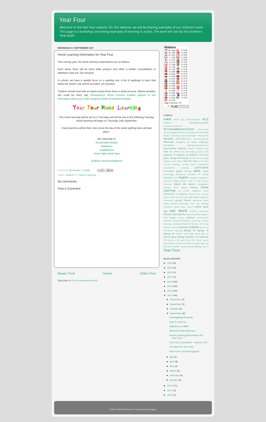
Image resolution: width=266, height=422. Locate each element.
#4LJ (183, 119)
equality (193, 177)
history (194, 187)
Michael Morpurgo (180, 203)
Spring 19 (202, 230)
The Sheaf (196, 240)
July (172, 356)
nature (190, 207)
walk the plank (193, 243)
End (175, 177)
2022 (170, 272)
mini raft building (199, 203)
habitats (167, 187)
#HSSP (166, 135)
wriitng (190, 246)
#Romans (169, 141)
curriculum (201, 167)
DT (199, 174)
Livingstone (203, 197)
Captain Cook (170, 161)
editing (205, 174)
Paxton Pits (191, 214)
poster (181, 217)
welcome (168, 246)
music (183, 207)
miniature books (171, 207)
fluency (205, 181)
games (192, 184)
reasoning (195, 220)
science (194, 227)
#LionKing (175, 135)
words (183, 246)
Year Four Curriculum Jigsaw (184, 351)
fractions (167, 184)
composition (169, 167)
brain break (194, 158)
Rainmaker (185, 220)
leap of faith (169, 197)
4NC (171, 151)
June (172, 361)
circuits (167, 164)
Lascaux (205, 194)
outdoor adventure (199, 211)
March (173, 370)
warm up (205, 243)
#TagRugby (203, 142)
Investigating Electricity (181, 317)
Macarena (197, 200)
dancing (187, 171)
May (172, 366)
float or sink (194, 181)
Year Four (72, 19)
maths (166, 203)
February (175, 375)
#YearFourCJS (202, 148)
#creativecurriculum (198, 122)
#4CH (176, 119)
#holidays (204, 132)
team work (185, 240)
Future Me (180, 184)
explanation (203, 177)
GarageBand (202, 184)
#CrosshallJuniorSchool (179, 129)
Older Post (148, 273)
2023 (170, 267)
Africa (177, 151)
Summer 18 (191, 236)
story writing (177, 236)
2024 (170, 263)
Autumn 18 (182, 154)
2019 (170, 286)
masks (205, 200)
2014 (170, 394)
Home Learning (87, 174)
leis (177, 197)
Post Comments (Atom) (84, 280)
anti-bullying (190, 151)
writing (197, 246)
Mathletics (106, 146)
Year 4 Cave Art (177, 321)
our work (178, 210)
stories (167, 236)
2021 (170, 276)
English (183, 177)
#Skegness (180, 142)
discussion (191, 174)
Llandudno (168, 200)
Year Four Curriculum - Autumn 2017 (188, 342)
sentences (204, 227)
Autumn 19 (195, 154)
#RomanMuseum (183, 139)
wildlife (176, 246)
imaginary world (200, 190)
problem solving (171, 220)
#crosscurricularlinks (173, 126)
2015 (170, 390)
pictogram (203, 214)
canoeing (204, 158)
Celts (195, 161)
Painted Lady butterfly (174, 214)
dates (197, 171)
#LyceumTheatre (188, 135)
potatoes (190, 217)
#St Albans (192, 142)
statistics (179, 233)
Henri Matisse (180, 187)
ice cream (183, 190)
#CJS (205, 119)
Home (107, 273)
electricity (168, 177)
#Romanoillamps (200, 139)
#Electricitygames (171, 132)
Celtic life (187, 161)
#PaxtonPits (203, 135)
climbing (175, 164)
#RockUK (168, 138)
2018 (170, 290)
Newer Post (66, 273)
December (176, 299)
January (174, 379)
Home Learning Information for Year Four (186, 336)
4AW (166, 151)
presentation (202, 217)
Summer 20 (173, 240)
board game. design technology (186, 156)
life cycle (184, 197)
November (176, 304)
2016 (170, 385)
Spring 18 (189, 230)
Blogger (152, 409)
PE (197, 214)
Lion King (193, 197)
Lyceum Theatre (183, 200)
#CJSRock (168, 122)
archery (200, 151)
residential (177, 224)
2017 (170, 295)
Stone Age (189, 233)
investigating (181, 194)
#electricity (203, 129)
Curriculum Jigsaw (173, 171)
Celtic (179, 161)
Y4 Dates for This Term (181, 346)
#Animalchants (193, 119)
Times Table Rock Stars (106, 153)
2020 (170, 281)
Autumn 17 (72, 174)
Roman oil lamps (171, 227)
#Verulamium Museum (175, 148)
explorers (168, 181)
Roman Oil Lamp (200, 224)
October (174, 308)
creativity (185, 167)
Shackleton (169, 230)
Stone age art (201, 233)
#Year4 (191, 148)
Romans (183, 227)
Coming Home (188, 164)
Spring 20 (169, 233)
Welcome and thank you (182, 330)
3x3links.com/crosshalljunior (106, 160)
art (207, 151)
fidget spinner (180, 181)
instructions (169, 193)
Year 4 (205, 246)
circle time (203, 161)
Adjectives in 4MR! (178, 326)
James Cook (194, 194)
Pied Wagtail (170, 217)
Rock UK (187, 223)
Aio (182, 151)
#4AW (167, 119)
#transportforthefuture (197, 145)
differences (180, 174)
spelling (178, 230)
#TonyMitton (169, 145)
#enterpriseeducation (190, 132)
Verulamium (180, 243)
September (176, 313)
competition (202, 164)
